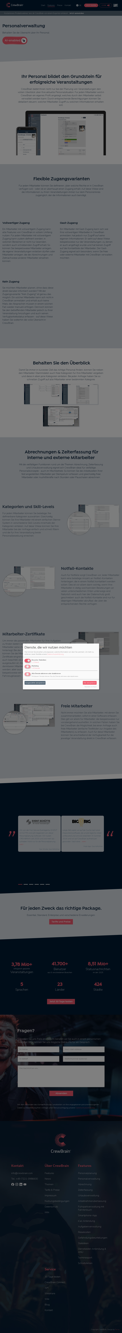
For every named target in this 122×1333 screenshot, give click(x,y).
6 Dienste (36, 668)
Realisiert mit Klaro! (91, 687)
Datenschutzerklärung (55, 654)
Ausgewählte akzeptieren (35, 683)
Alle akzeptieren (89, 683)
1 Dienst (35, 662)
